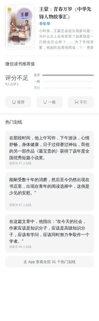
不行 (80, 102)
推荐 (18, 102)
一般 (49, 102)
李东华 (44, 24)
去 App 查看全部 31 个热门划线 (49, 262)
